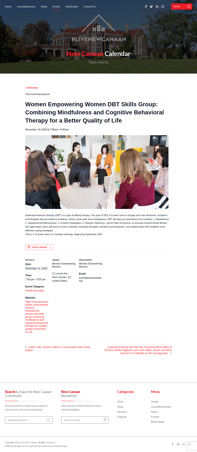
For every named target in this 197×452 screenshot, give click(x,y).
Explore (122, 416)
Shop (120, 406)
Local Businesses (26, 6)
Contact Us (89, 6)
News (44, 6)
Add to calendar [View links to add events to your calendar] (39, 247)
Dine (120, 401)
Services (122, 411)
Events (56, 6)
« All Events (31, 88)
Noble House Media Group (54, 446)
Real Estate (72, 6)
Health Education (34, 290)
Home (8, 6)
